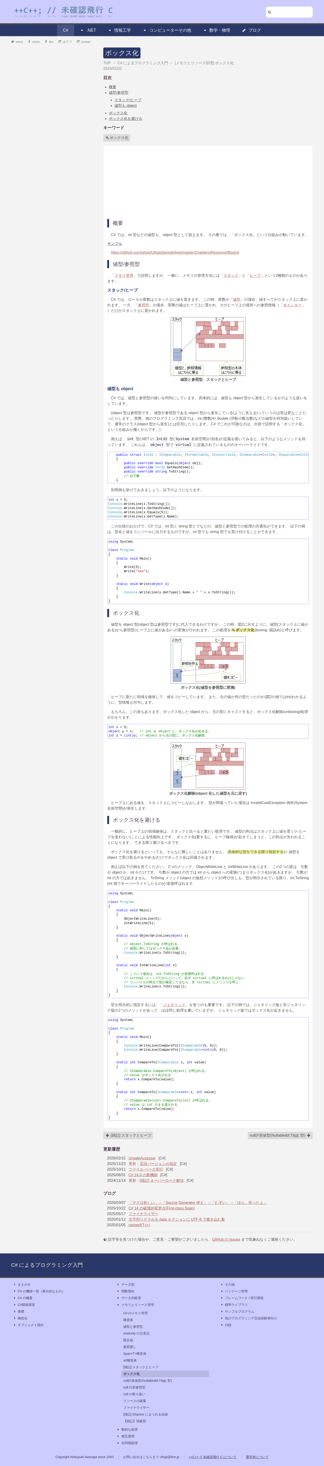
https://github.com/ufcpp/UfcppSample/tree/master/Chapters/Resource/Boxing (175, 252)
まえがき (22, 1284)
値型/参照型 (118, 93)
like (49, 42)
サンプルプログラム (237, 1311)
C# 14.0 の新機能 (143, 1175)
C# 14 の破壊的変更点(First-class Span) (162, 1208)
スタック (231, 275)
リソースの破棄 (134, 1401)
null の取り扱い (134, 1394)
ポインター (292, 305)
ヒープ (255, 275)
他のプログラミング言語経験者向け (248, 1318)
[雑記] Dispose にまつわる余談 (145, 1414)
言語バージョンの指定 (158, 1164)
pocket (83, 42)
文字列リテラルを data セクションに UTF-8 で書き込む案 (177, 1219)
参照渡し (129, 1347)
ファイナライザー (143, 1214)
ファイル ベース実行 (146, 1169)
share (34, 42)
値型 (236, 299)
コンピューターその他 (167, 30)
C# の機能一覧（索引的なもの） (39, 1291)
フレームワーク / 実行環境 (242, 1298)
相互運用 (125, 1436)
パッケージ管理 (234, 1291)
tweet (17, 42)
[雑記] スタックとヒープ (128, 1135)
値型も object (125, 106)
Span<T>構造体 (135, 1353)
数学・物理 (216, 30)
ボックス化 (122, 53)
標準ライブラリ (234, 1304)
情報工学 (119, 30)
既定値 (128, 1340)
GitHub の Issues (226, 1239)
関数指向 (125, 1291)
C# (65, 30)
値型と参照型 (133, 1326)
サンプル (114, 244)
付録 (225, 1325)
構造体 (128, 1320)
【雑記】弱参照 (134, 1421)
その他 (227, 1284)
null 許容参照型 (134, 1387)
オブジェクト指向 (28, 1325)
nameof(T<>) (139, 1225)
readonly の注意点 (136, 1333)
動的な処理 (127, 1429)
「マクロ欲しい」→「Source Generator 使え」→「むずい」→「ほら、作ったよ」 (198, 1203)
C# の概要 (23, 1298)
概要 (112, 87)
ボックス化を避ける (125, 119)
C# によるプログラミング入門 (47, 1265)
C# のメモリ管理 (135, 1313)
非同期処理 (127, 1443)
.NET (88, 30)
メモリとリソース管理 (135, 1304)
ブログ (251, 30)
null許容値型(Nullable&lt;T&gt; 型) (280, 1135)
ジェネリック (174, 1005)
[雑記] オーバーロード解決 (162, 1180)
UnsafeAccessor (142, 1158)
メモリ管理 (124, 275)
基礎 (18, 1311)
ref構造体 (130, 1360)
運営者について (257, 1457)
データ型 (125, 1284)
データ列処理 (129, 1298)
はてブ (65, 42)
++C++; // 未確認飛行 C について (213, 1457)
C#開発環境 (24, 1304)
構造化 (20, 1318)
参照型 (143, 305)
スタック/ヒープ (127, 100)
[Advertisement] (208, 181)
